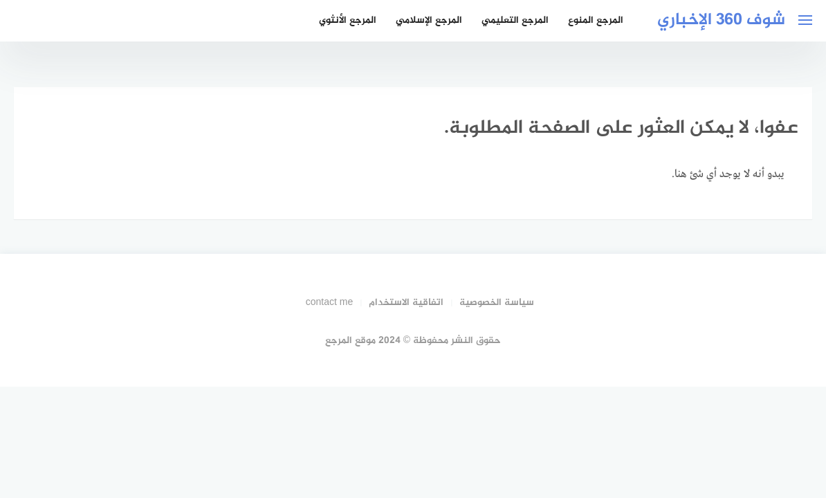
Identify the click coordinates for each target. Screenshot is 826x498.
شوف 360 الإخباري (721, 20)
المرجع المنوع (595, 20)
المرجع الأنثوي (347, 20)
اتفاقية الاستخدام (406, 303)
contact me (330, 303)
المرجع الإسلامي (429, 20)
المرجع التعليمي (515, 20)
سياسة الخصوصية (496, 303)
